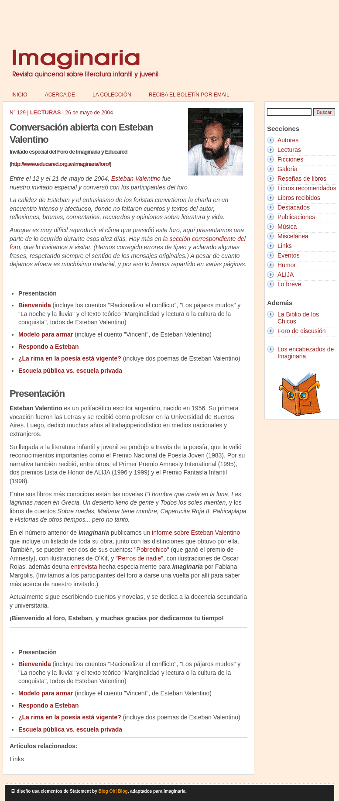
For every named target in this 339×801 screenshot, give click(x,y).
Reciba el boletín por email (189, 95)
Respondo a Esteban (48, 346)
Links (284, 245)
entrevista (84, 566)
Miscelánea (292, 236)
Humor (286, 264)
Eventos (288, 255)
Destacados (293, 207)
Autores (287, 140)
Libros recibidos (298, 197)
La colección (111, 95)
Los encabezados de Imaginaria (305, 353)
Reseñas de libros (301, 178)
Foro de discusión (301, 330)
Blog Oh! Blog (113, 791)
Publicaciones (296, 216)
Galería (287, 168)
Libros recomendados (306, 188)
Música (287, 226)
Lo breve (289, 284)
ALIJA (285, 274)
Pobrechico (152, 549)
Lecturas (289, 149)
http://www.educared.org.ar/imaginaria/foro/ (60, 164)
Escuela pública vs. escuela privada (70, 370)
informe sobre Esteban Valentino (196, 532)
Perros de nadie (139, 558)
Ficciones (290, 159)
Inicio (19, 95)
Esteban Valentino (136, 178)
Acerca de (60, 95)
